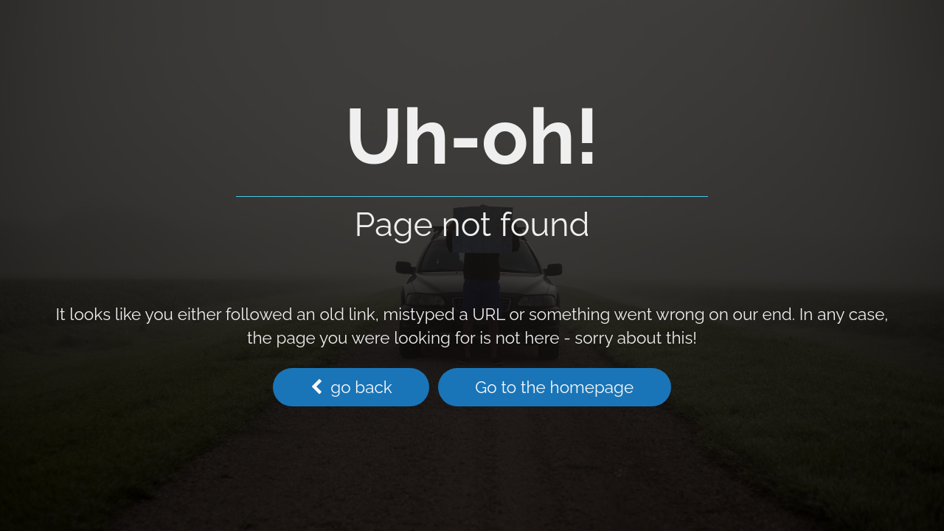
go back (351, 387)
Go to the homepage (554, 387)
